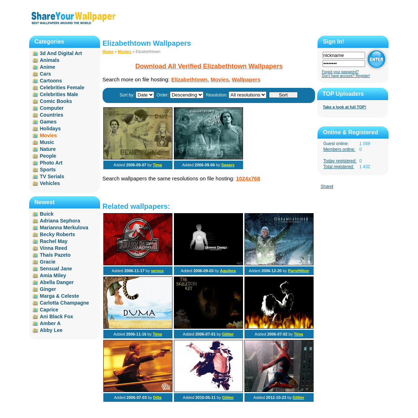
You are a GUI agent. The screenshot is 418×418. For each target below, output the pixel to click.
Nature (48, 149)
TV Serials (52, 176)
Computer (52, 108)
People (48, 156)
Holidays (50, 128)
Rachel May (54, 241)
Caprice (49, 310)
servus (157, 271)
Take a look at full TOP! (345, 107)
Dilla (157, 397)
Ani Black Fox (56, 316)
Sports (48, 169)
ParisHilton (298, 271)
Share (326, 186)
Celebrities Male (59, 94)
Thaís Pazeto (55, 255)
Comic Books (56, 101)
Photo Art (51, 163)
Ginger (48, 289)
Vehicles (50, 183)
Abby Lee (51, 330)
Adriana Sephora (60, 221)
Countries (51, 115)
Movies (124, 51)
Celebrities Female (62, 87)
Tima (157, 165)
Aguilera (228, 271)
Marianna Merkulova (64, 227)
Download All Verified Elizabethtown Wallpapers (209, 66)
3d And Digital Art (61, 53)
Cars (45, 74)
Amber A (50, 323)
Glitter (228, 334)
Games (48, 122)
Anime (47, 67)
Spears (228, 165)
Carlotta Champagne (64, 303)
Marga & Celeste (59, 296)
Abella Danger (57, 282)
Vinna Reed (53, 248)
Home (108, 51)
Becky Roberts (57, 234)
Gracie (48, 262)
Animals (49, 60)
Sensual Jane (56, 268)
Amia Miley (53, 275)
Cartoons (51, 81)
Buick (47, 214)
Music (47, 142)
